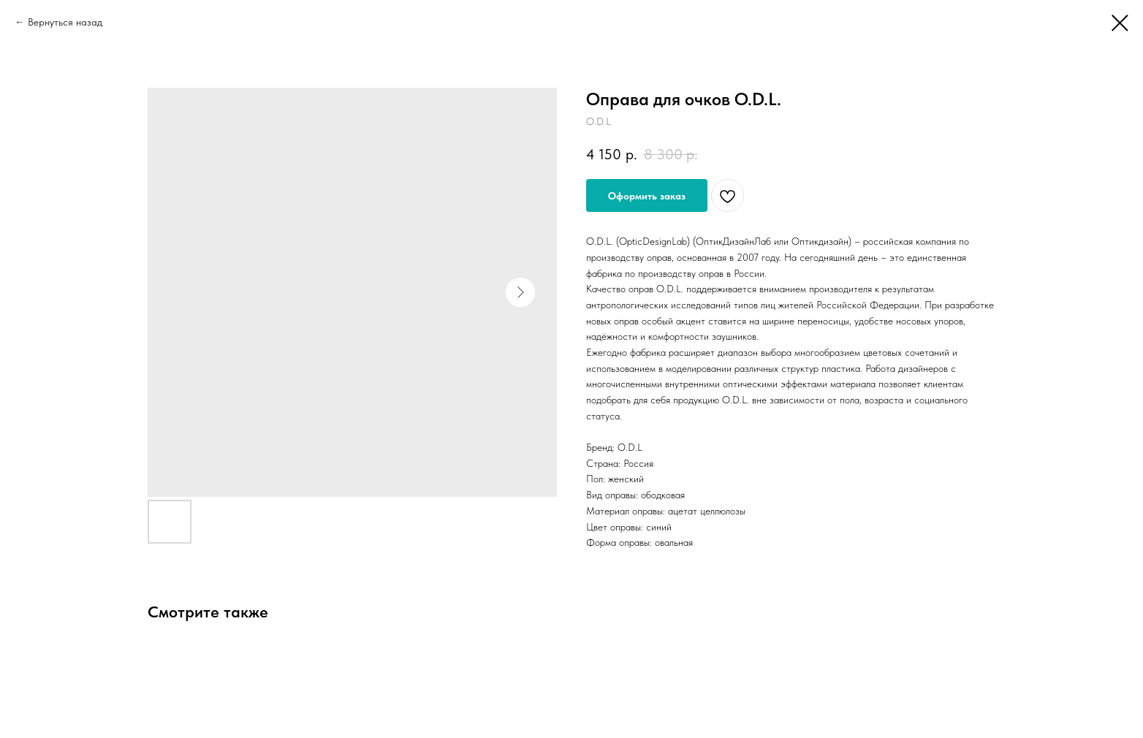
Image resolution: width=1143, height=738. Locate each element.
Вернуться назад (65, 22)
